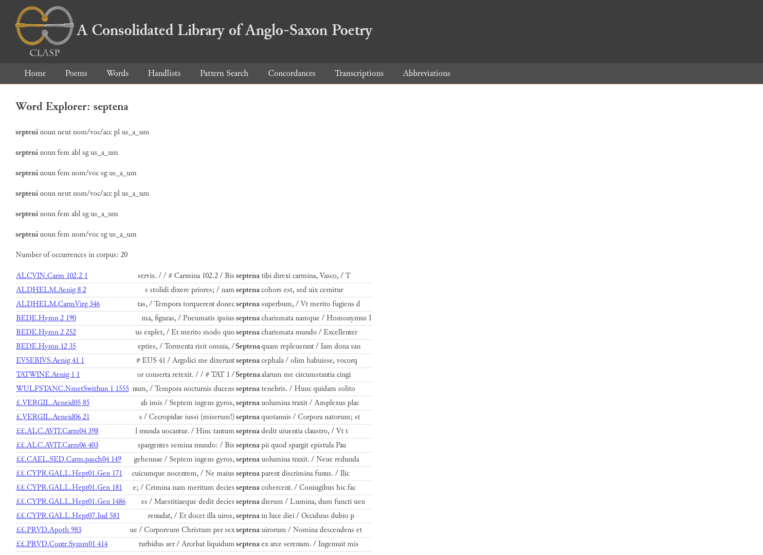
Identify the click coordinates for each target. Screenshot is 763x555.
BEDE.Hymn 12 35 (46, 346)
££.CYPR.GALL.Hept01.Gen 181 (69, 487)
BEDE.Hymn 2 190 (46, 318)
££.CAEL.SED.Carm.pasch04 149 (68, 459)
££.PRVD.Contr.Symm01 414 (62, 544)
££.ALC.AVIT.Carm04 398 (57, 431)
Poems (76, 73)
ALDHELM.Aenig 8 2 (51, 290)
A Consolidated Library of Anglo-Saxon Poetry (194, 30)
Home (35, 73)
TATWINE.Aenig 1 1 (48, 374)
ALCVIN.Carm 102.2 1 (52, 275)
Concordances (291, 73)
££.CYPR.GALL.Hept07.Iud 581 (68, 515)
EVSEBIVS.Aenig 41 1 (50, 360)
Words (117, 73)
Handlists (164, 73)
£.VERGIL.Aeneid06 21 (53, 417)
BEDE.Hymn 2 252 (46, 332)
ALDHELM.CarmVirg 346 (58, 304)
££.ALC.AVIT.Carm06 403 (57, 445)
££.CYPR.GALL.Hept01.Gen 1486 (71, 501)
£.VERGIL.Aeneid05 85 (53, 402)
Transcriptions (359, 73)
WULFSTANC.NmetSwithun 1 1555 (72, 388)
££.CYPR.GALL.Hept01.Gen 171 (69, 473)
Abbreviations (426, 73)
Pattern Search (224, 73)
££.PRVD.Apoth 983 (48, 530)
